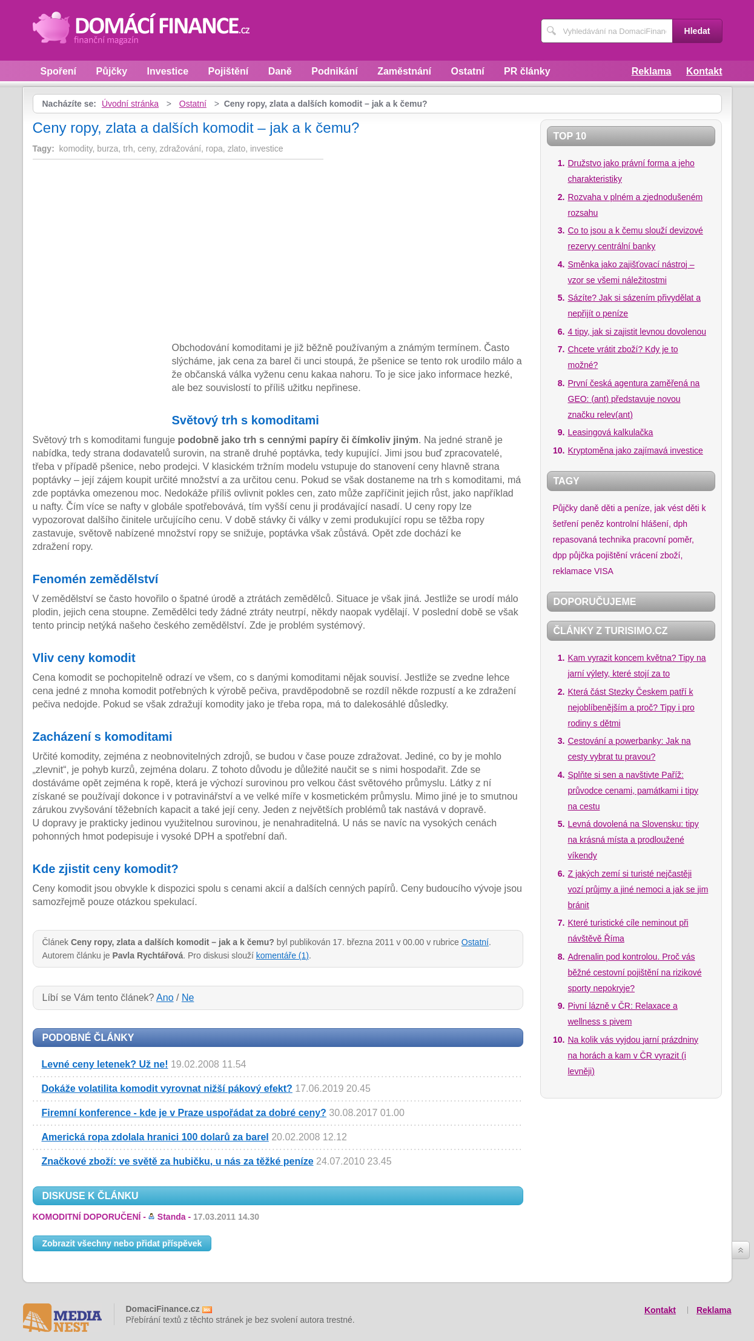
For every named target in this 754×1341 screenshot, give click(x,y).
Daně (280, 71)
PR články (527, 71)
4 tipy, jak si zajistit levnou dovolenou (637, 331)
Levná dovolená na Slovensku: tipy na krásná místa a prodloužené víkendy (633, 839)
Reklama (652, 71)
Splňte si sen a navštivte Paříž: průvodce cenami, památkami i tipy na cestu (633, 790)
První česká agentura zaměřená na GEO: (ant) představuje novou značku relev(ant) (634, 399)
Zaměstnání (404, 71)
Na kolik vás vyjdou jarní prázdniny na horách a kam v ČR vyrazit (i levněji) (633, 1055)
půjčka (581, 555)
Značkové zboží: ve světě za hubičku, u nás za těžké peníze (178, 1161)
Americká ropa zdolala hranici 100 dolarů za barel (155, 1137)
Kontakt (704, 71)
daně (589, 508)
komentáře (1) (282, 955)
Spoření (59, 71)
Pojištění (228, 71)
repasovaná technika (592, 539)
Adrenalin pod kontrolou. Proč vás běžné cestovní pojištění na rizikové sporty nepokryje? (635, 972)
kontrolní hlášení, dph (646, 524)
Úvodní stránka (130, 104)
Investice (167, 71)
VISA (603, 571)
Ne (188, 997)
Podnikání (334, 71)
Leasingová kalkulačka (610, 432)
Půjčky (112, 71)
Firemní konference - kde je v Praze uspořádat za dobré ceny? (184, 1113)
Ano (164, 997)
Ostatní (467, 71)
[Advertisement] (134, 253)
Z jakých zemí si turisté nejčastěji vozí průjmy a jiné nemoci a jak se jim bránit (638, 889)
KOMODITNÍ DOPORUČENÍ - (146, 1217)
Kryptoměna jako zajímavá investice (635, 450)
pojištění (611, 555)
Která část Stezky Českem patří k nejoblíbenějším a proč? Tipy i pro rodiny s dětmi (631, 707)
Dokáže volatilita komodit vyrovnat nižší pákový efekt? (167, 1088)
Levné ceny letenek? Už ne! (105, 1064)
